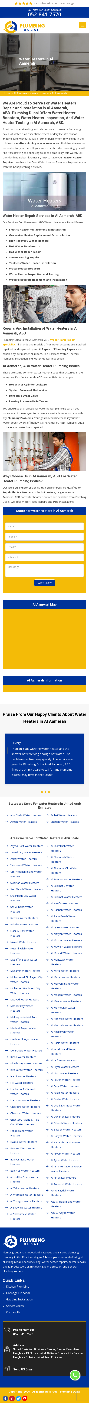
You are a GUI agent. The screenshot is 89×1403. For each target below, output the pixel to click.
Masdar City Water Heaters (21, 1008)
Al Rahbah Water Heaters (66, 909)
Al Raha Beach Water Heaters (63, 918)
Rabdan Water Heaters (24, 924)
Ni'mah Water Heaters (24, 942)
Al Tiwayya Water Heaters (26, 1201)
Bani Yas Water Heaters (25, 1170)
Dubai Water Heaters (64, 815)
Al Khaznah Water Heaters (67, 1025)
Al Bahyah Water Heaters (66, 1136)
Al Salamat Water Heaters (66, 897)
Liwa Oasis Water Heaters (26, 1050)
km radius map (44, 638)
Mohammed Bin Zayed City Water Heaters (26, 979)
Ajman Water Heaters (23, 821)
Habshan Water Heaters (25, 1100)
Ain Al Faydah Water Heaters (63, 1193)
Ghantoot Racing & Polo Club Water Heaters (24, 1122)
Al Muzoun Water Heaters (66, 940)
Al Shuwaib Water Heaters (26, 1207)
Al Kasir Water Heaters (65, 1043)
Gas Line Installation (19, 1299)
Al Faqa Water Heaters (65, 1086)
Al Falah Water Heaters (65, 1092)
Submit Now (45, 582)
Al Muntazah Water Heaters (62, 962)
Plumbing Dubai (70, 1391)
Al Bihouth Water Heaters (66, 1123)
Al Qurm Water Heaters (65, 927)
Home (7, 93)
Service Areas (15, 1306)
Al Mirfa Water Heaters (65, 970)
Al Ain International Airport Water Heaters (66, 1169)
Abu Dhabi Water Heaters (26, 815)
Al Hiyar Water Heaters (65, 1067)
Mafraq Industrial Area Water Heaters (23, 1019)
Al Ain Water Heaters (63, 1177)
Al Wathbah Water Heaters (26, 1194)
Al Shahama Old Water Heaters (64, 870)
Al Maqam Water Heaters (66, 994)
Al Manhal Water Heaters (66, 1001)
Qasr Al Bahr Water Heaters (22, 933)
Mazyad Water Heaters (24, 999)
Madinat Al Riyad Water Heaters (24, 1042)
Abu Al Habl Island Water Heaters (66, 1204)
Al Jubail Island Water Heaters (63, 1051)
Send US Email (23, 1369)
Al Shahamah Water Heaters (62, 859)
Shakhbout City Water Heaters (23, 898)
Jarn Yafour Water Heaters (26, 1069)
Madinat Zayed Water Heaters (23, 1030)
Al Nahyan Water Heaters (66, 934)
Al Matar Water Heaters (65, 977)
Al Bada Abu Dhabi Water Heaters (66, 1145)
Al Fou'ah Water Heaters (66, 1079)
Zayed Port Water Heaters (26, 846)
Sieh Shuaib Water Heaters (26, 889)
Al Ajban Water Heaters (65, 1160)
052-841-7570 (44, 14)
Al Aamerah (21, 93)
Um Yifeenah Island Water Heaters (26, 874)
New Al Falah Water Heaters (22, 951)
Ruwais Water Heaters (24, 918)
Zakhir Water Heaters (23, 858)
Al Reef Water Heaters (65, 903)
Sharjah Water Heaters (65, 821)
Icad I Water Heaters (23, 1076)
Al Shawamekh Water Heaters (23, 1216)
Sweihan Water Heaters (24, 882)
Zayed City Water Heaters (26, 852)
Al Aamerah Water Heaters (67, 1184)
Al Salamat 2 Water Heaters (62, 888)
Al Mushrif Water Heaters (66, 953)
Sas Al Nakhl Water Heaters (21, 909)
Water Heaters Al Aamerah (49, 93)
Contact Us (13, 1312)
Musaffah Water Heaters (25, 970)
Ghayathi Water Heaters (25, 1106)
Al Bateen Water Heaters (66, 1129)
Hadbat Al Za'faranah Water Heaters (22, 1091)
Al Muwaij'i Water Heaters (66, 946)
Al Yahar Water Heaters (24, 1188)
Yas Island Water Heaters (26, 865)
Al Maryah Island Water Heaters (65, 986)
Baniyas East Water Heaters (22, 1162)
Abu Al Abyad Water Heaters (63, 1215)
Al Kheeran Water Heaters (67, 1018)
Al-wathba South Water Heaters (24, 1179)
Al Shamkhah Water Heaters (62, 848)
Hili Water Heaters (21, 1082)
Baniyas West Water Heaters (22, 1151)
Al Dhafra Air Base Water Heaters (66, 1108)
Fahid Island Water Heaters (21, 1133)
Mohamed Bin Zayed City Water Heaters (25, 991)
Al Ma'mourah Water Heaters (63, 1010)
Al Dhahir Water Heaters (66, 1099)
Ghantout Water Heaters (25, 1113)
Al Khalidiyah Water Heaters (62, 1034)
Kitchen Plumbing (17, 1286)
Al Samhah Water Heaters (66, 879)
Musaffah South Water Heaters (23, 962)
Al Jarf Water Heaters (64, 1060)
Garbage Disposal (18, 1293)
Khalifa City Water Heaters (26, 1063)
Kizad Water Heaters (23, 1057)
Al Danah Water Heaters (65, 1116)
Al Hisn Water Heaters (64, 1073)
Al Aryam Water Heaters (66, 1153)
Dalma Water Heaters (23, 1142)
